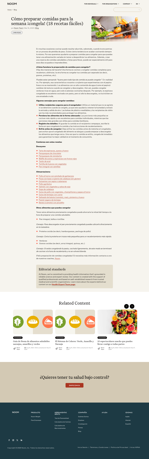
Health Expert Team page (63, 284)
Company (126, 4)
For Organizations (109, 4)
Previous (126, 306)
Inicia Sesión (83, 447)
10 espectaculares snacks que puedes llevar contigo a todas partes (114, 342)
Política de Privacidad (119, 447)
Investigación (82, 424)
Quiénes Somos (83, 416)
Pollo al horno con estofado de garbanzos (56, 176)
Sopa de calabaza (46, 189)
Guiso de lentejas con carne (50, 195)
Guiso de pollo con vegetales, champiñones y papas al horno (64, 192)
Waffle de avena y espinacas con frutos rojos (58, 159)
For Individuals (90, 4)
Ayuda (104, 412)
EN (137, 4)
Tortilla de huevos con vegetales (52, 164)
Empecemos (74, 385)
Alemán (128, 420)
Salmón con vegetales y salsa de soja (54, 187)
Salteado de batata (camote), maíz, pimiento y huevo (61, 197)
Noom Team (18, 28)
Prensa (80, 428)
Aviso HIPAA (135, 447)
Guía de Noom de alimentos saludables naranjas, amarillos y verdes (31, 342)
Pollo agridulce (45, 184)
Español (128, 424)
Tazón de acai (45, 161)
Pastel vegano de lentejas (50, 200)
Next (132, 306)
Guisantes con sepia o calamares (53, 181)
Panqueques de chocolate (50, 153)
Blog (37, 28)
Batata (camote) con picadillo (51, 203)
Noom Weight (35, 416)
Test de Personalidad (62, 418)
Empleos (81, 420)
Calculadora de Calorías (63, 422)
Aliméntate (18, 338)
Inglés (127, 416)
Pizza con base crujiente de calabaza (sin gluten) (60, 179)
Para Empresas (36, 420)
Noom (57, 258)
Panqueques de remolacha (50, 156)
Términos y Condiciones (99, 447)
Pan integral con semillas (49, 167)
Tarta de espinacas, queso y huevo (53, 151)
